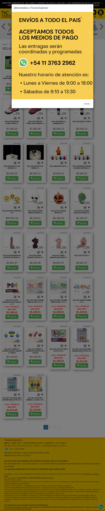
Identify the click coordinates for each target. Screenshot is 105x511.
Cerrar (87, 104)
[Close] (90, 7)
